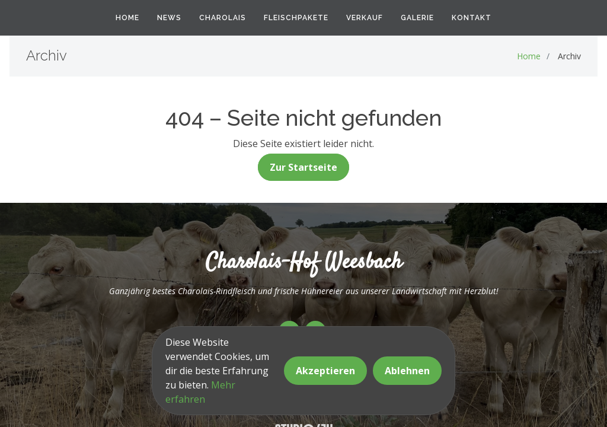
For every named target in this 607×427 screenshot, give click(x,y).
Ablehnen (407, 370)
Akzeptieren (325, 370)
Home (127, 18)
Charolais (222, 18)
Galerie (417, 18)
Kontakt (471, 18)
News (169, 18)
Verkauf (364, 18)
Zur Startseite (303, 167)
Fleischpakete (296, 18)
